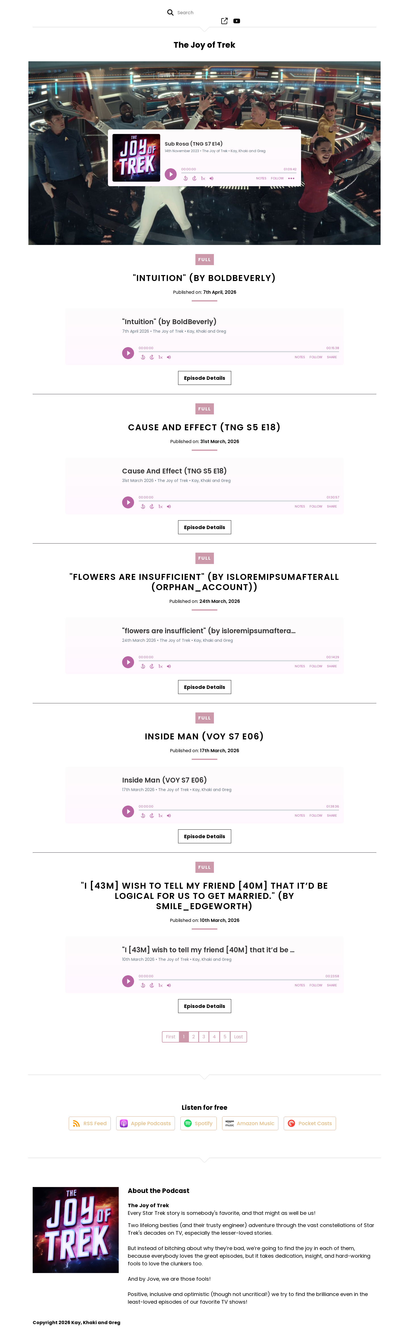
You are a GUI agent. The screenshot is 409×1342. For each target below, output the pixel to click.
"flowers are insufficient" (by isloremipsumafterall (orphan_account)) (204, 585)
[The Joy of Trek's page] (224, 22)
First (171, 1040)
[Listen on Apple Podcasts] (142, 1129)
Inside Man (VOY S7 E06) (204, 739)
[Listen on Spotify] (197, 1130)
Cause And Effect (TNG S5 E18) (204, 431)
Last (238, 1040)
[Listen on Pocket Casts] (313, 1130)
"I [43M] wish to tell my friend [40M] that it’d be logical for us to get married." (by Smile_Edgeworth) (204, 899)
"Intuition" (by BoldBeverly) (204, 281)
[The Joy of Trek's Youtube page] (235, 22)
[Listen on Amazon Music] (251, 1129)
